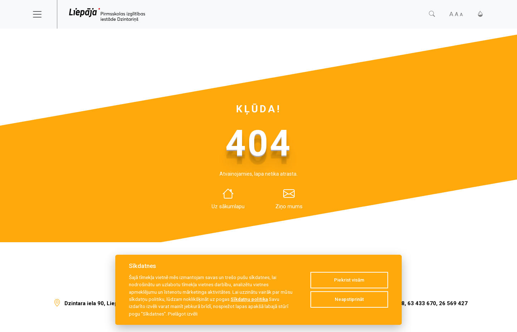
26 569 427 (453, 303)
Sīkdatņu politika (249, 299)
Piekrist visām (349, 280)
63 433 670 (421, 303)
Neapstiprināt (349, 299)
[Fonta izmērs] (456, 14)
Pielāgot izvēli (183, 314)
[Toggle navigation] (41, 14)
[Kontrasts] (480, 14)
